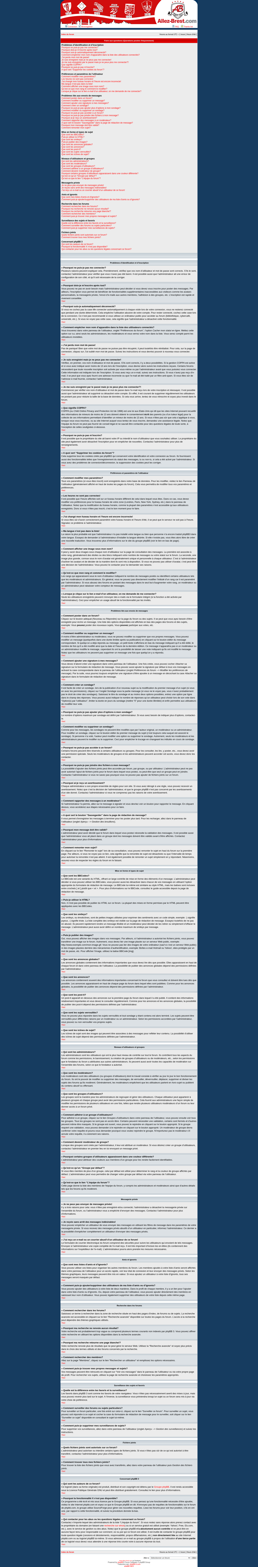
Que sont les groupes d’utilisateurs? (78, 166)
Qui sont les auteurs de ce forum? (77, 244)
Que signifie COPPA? (72, 65)
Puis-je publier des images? (74, 142)
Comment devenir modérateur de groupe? (81, 171)
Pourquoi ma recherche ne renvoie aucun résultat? (85, 209)
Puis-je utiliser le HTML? (73, 137)
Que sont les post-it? (71, 149)
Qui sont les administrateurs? (75, 161)
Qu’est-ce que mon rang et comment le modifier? (84, 89)
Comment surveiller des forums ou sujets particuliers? (87, 225)
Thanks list (187, 27)
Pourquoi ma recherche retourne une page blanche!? (86, 211)
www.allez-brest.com (125, 1560)
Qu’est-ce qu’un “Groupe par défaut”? (79, 176)
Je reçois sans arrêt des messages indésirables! (84, 187)
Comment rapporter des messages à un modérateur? (86, 120)
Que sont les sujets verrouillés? (76, 152)
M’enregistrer (86, 27)
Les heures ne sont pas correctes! (77, 79)
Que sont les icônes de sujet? (75, 154)
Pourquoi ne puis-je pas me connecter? (80, 47)
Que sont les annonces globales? (77, 144)
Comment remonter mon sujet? (76, 127)
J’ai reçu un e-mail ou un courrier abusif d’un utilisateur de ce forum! (93, 190)
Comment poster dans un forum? (77, 98)
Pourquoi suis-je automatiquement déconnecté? (84, 52)
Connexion (71, 27)
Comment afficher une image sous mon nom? (83, 86)
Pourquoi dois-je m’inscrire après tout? (80, 50)
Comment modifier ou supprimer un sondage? (83, 110)
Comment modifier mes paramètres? (79, 76)
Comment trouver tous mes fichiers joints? (81, 237)
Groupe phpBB (161, 1486)
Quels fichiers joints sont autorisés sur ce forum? (84, 235)
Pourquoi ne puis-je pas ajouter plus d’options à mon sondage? (91, 108)
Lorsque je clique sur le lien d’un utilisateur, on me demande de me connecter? (101, 91)
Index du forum (67, 34)
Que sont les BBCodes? (73, 134)
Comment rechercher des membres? (79, 214)
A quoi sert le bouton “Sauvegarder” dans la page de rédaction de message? (97, 123)
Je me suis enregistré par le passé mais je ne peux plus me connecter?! (95, 62)
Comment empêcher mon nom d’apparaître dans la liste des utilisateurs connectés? (101, 55)
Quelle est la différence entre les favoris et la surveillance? (89, 223)
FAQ (175, 27)
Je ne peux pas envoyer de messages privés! (83, 185)
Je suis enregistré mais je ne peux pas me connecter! (86, 60)
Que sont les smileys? (72, 139)
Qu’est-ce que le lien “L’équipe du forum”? (81, 178)
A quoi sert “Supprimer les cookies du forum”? (83, 69)
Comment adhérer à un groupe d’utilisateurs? (83, 168)
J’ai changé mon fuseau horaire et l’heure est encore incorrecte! (91, 81)
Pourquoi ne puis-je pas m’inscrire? (78, 67)
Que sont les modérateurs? (74, 163)
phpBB (120, 1562)
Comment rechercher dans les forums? (80, 206)
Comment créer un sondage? (75, 105)
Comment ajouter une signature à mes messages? (85, 103)
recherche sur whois (114, 1525)
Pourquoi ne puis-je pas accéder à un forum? (83, 113)
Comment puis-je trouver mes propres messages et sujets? (89, 216)
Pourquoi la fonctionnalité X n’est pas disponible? (85, 246)
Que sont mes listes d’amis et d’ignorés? (80, 197)
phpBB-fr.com (135, 1564)
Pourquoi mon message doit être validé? (80, 125)
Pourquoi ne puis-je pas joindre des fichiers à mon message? (90, 115)
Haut (63, 280)
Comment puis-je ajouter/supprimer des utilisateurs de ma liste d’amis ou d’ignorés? (101, 199)
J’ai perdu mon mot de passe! (75, 57)
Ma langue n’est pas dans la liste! (77, 84)
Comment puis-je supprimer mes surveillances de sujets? (88, 228)
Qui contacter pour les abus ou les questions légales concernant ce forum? (96, 249)
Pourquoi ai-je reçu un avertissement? (79, 118)
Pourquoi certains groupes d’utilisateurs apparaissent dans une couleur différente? (100, 173)
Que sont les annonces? (73, 147)
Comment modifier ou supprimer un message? (83, 100)
